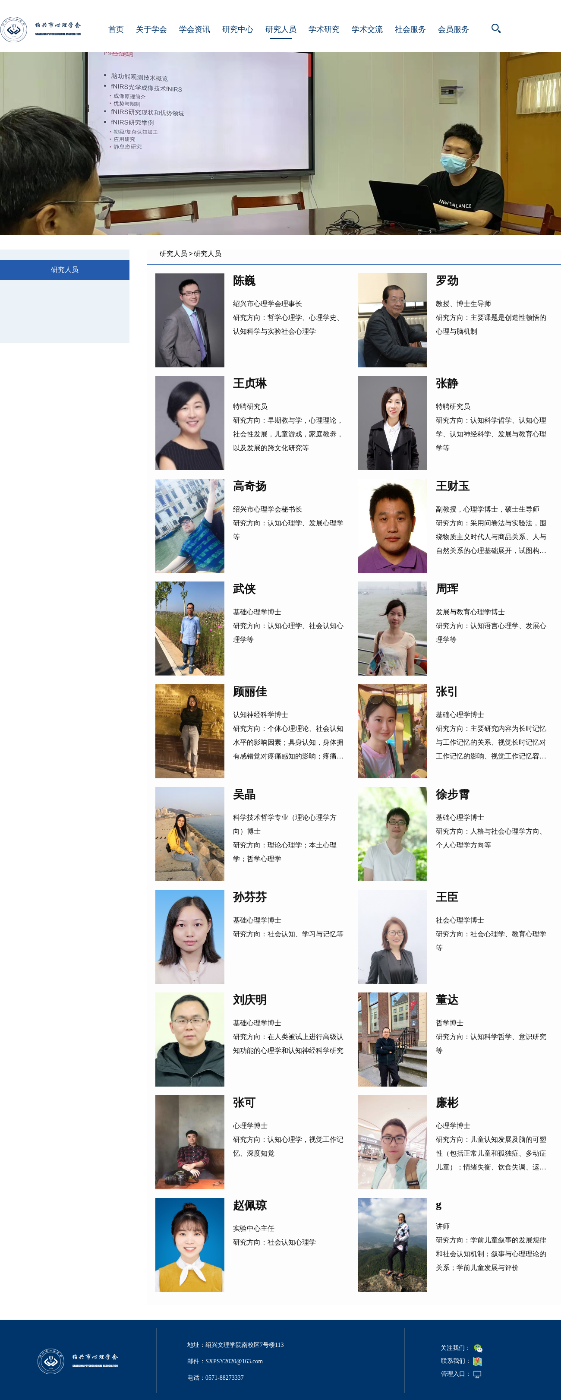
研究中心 (237, 29)
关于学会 (151, 29)
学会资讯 (194, 29)
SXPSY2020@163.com (234, 1361)
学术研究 (324, 29)
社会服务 (410, 29)
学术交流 (367, 29)
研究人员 (280, 29)
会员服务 (453, 29)
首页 (116, 29)
